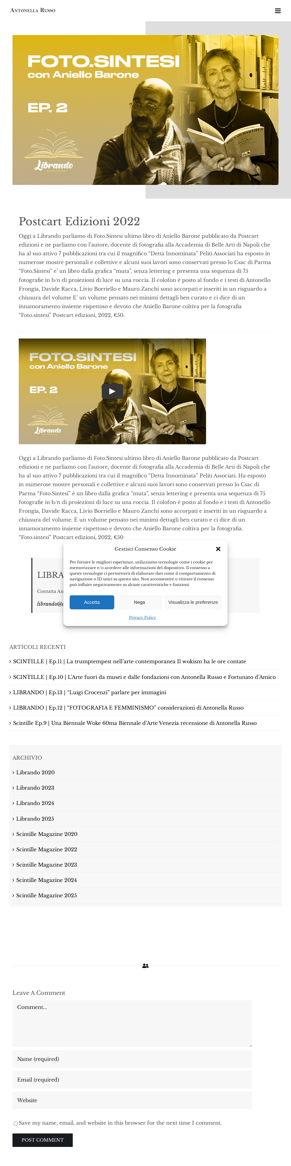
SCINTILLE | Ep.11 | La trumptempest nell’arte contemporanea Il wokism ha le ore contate (129, 661)
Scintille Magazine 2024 (46, 880)
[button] (218, 549)
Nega (139, 602)
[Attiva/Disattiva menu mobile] (278, 11)
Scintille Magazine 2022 (46, 849)
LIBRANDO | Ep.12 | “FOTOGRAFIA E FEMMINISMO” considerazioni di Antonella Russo (128, 708)
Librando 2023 (35, 788)
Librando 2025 (35, 819)
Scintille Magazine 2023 (46, 865)
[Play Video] (112, 391)
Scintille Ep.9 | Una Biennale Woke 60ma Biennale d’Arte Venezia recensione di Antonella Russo (135, 723)
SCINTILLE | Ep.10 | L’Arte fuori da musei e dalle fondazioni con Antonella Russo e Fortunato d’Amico (144, 677)
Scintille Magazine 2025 (46, 895)
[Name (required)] (132, 1059)
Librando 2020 (35, 772)
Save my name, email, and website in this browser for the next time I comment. (120, 1123)
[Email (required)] (132, 1079)
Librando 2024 (35, 803)
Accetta (92, 602)
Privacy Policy (142, 617)
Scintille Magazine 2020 (46, 834)
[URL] (132, 1100)
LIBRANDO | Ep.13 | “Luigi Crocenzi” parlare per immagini (89, 692)
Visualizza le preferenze (193, 602)
